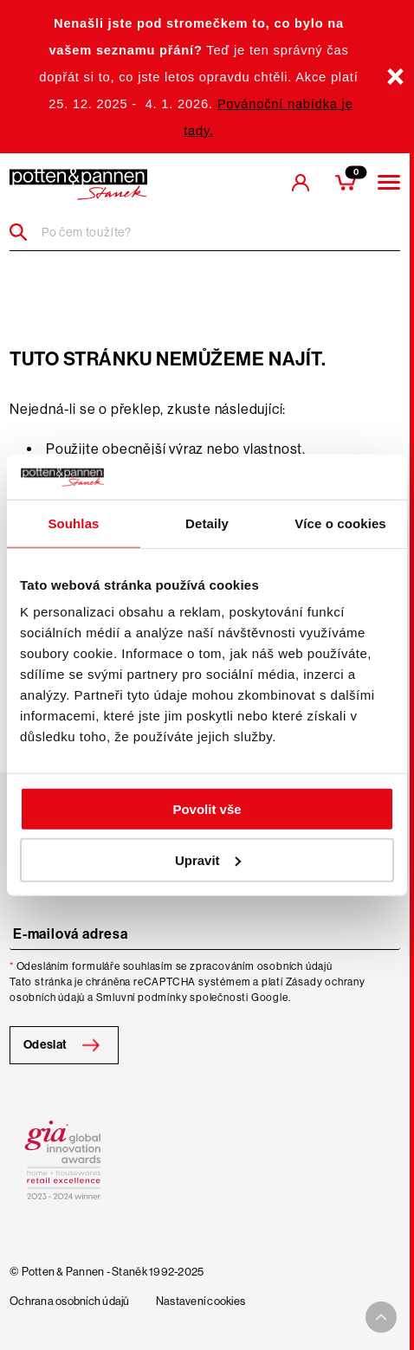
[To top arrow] (381, 1317)
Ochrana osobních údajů (70, 1301)
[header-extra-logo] (78, 184)
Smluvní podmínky (142, 998)
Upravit (208, 860)
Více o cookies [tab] (340, 523)
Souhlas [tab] (73, 523)
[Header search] (25, 232)
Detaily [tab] (207, 523)
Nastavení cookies (200, 1301)
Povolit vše (206, 809)
